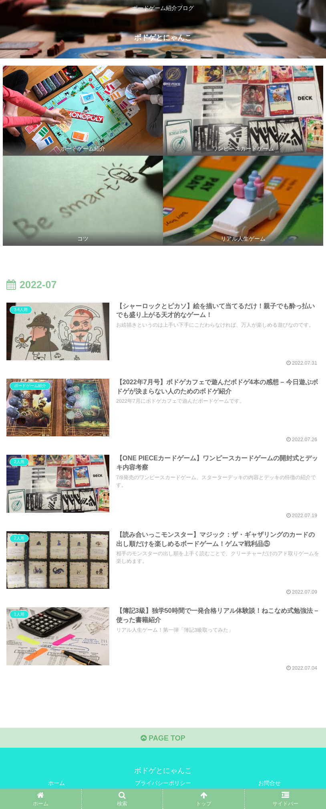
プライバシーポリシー (163, 783)
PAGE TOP (163, 738)
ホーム (56, 783)
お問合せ (269, 783)
